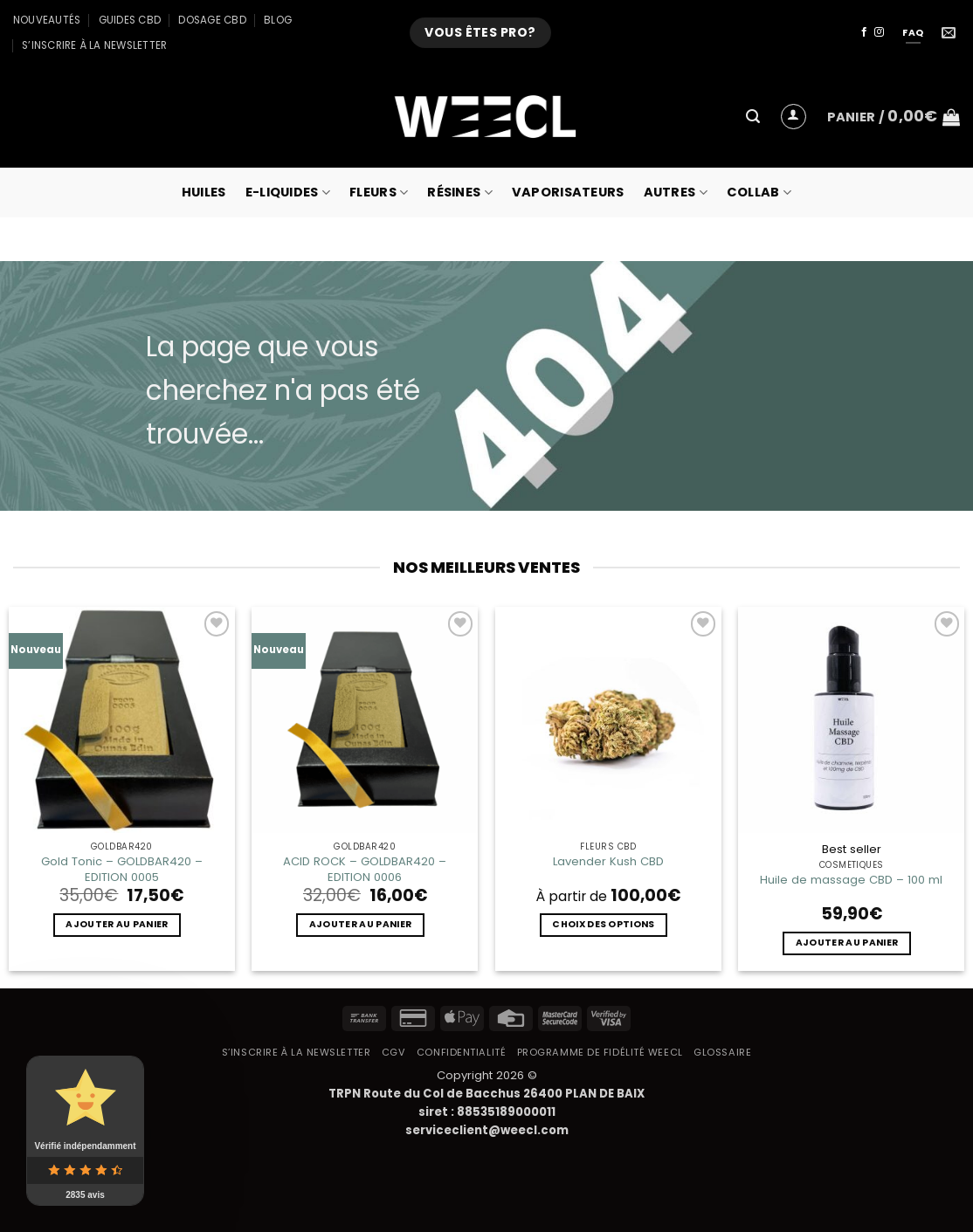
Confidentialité (461, 1052)
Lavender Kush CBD (608, 861)
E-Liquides (287, 192)
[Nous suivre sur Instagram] (879, 32)
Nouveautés (46, 20)
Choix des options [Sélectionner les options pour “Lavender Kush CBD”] (603, 924)
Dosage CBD (211, 20)
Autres (675, 192)
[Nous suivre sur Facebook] (864, 32)
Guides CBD (130, 20)
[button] (753, 117)
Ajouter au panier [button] (117, 924)
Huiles (204, 192)
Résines (460, 192)
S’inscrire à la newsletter (94, 45)
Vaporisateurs (568, 192)
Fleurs (378, 192)
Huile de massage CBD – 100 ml (851, 879)
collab (759, 192)
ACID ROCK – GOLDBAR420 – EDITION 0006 (364, 869)
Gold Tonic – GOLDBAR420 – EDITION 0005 (122, 869)
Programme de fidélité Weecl (600, 1052)
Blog (278, 20)
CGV (394, 1052)
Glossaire (722, 1052)
